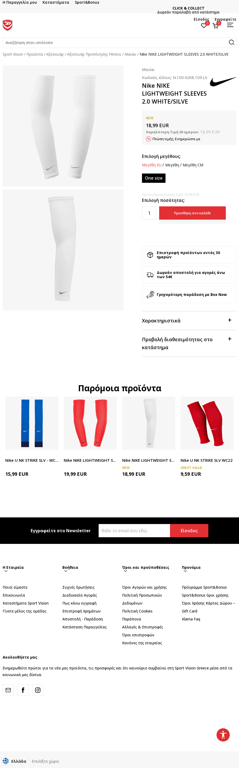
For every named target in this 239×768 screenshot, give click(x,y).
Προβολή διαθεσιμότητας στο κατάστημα (186, 342)
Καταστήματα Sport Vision (26, 603)
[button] (119, 42)
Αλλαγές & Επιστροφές (142, 626)
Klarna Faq (191, 618)
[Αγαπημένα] (204, 25)
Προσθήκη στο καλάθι (192, 213)
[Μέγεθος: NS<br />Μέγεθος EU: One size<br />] (154, 178)
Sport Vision (13, 54)
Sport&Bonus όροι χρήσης (205, 595)
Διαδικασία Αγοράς (79, 595)
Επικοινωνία (14, 595)
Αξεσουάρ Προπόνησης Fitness (94, 54)
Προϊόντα (34, 54)
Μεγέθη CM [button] (193, 165)
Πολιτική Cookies (137, 611)
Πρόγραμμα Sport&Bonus (204, 587)
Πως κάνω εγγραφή (79, 603)
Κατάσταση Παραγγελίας (84, 626)
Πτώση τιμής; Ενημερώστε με (176, 138)
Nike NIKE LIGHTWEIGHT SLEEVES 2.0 (90, 460)
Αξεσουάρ (55, 54)
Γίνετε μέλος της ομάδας (25, 611)
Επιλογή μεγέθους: (161, 156)
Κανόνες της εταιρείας (142, 642)
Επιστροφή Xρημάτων (81, 611)
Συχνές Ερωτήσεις (78, 587)
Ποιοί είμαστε (15, 587)
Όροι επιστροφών (138, 634)
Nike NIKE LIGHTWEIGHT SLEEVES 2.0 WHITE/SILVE (148, 460)
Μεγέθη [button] (172, 165)
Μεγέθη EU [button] (152, 165)
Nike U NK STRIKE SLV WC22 (207, 460)
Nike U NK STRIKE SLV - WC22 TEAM (31, 460)
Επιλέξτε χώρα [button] (45, 761)
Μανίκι (130, 54)
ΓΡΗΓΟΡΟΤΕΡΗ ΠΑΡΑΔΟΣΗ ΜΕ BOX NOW (119, 8)
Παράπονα (131, 618)
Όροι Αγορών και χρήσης (144, 587)
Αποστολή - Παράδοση (82, 618)
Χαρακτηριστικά (186, 320)
